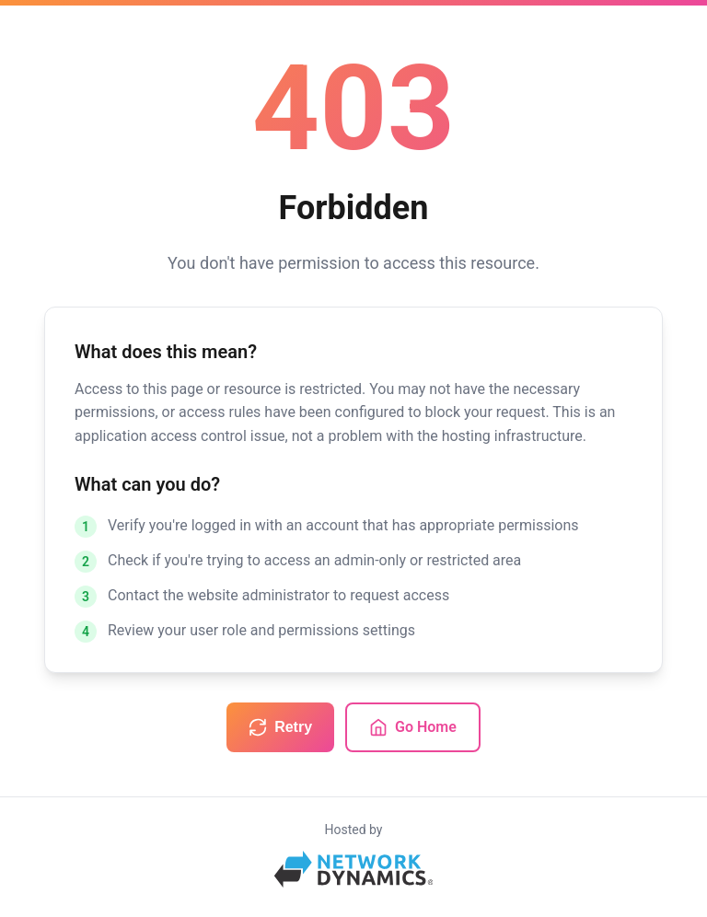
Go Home (413, 727)
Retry (280, 727)
